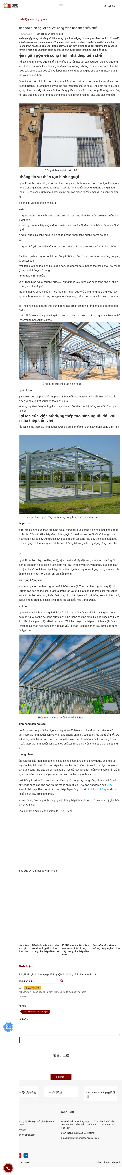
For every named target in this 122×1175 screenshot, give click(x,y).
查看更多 (61, 1077)
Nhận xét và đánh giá (14, 1005)
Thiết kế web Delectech (108, 1162)
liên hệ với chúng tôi (97, 789)
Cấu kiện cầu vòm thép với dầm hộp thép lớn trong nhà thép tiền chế (45, 948)
